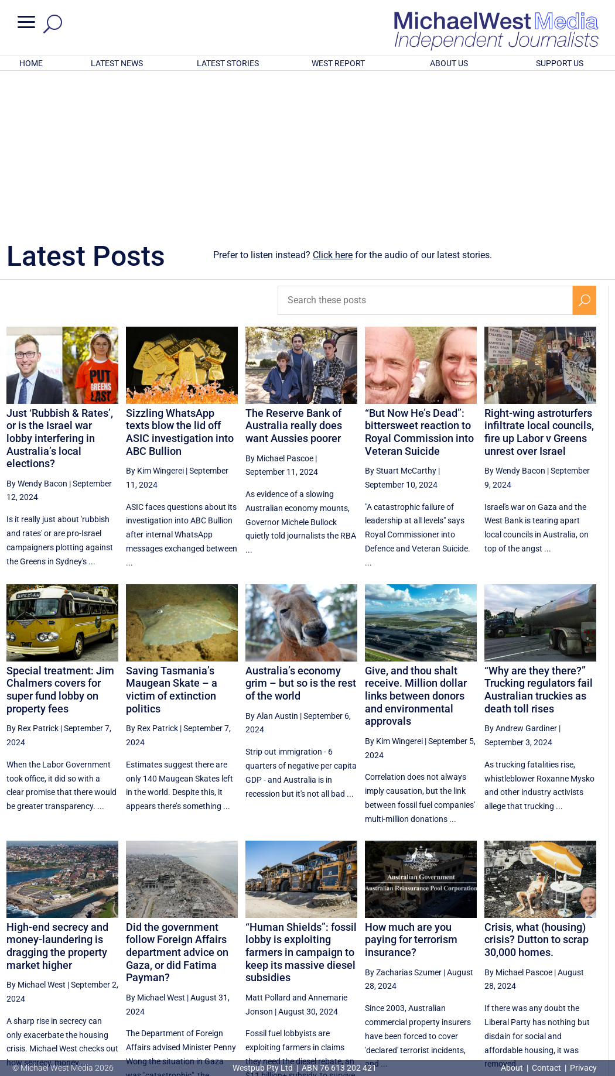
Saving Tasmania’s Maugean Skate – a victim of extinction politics (171, 536)
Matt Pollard (268, 844)
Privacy (583, 1067)
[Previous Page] (412, 966)
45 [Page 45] (527, 967)
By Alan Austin (271, 562)
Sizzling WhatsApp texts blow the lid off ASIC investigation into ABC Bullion (180, 278)
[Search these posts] (425, 147)
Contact (546, 1067)
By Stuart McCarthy (400, 317)
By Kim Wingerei (155, 317)
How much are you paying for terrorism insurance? (411, 786)
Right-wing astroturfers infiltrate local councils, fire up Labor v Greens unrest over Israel (539, 278)
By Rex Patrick (32, 575)
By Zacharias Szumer (403, 819)
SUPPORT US (559, 63)
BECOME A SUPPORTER (555, 1005)
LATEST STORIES (228, 63)
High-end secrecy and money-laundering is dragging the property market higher (57, 792)
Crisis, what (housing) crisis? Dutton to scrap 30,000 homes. (536, 786)
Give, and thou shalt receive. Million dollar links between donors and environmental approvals (416, 542)
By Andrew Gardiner (520, 575)
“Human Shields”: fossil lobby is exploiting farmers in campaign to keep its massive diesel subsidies (301, 798)
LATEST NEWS (117, 63)
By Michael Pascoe (279, 304)
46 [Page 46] (557, 967)
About (513, 1067)
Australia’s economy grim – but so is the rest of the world (300, 530)
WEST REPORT (338, 63)
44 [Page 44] (498, 967)
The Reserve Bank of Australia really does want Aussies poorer (293, 272)
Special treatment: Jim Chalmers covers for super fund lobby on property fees (60, 536)
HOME (31, 63)
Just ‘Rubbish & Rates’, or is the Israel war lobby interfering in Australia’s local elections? (59, 284)
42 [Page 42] (438, 967)
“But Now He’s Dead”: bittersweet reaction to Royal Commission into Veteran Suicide (419, 278)
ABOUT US (449, 63)
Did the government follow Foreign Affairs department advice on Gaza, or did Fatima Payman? (177, 798)
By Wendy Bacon (36, 330)
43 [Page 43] (468, 967)
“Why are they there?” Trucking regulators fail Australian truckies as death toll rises (538, 536)
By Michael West (36, 831)
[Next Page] (584, 966)
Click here (333, 101)
